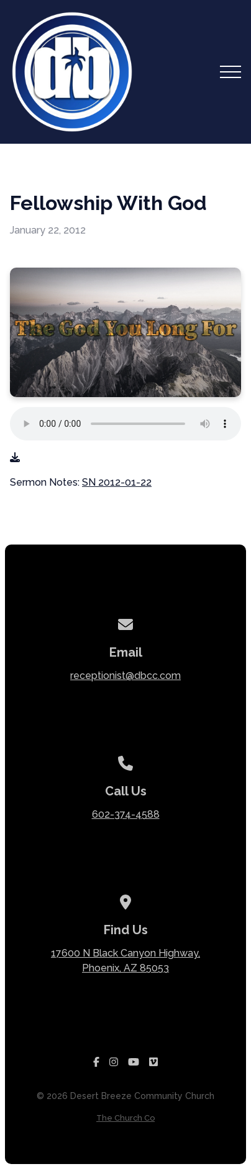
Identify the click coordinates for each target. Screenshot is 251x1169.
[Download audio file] (15, 457)
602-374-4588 (126, 814)
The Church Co (125, 1118)
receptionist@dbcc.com (125, 675)
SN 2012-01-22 (117, 482)
